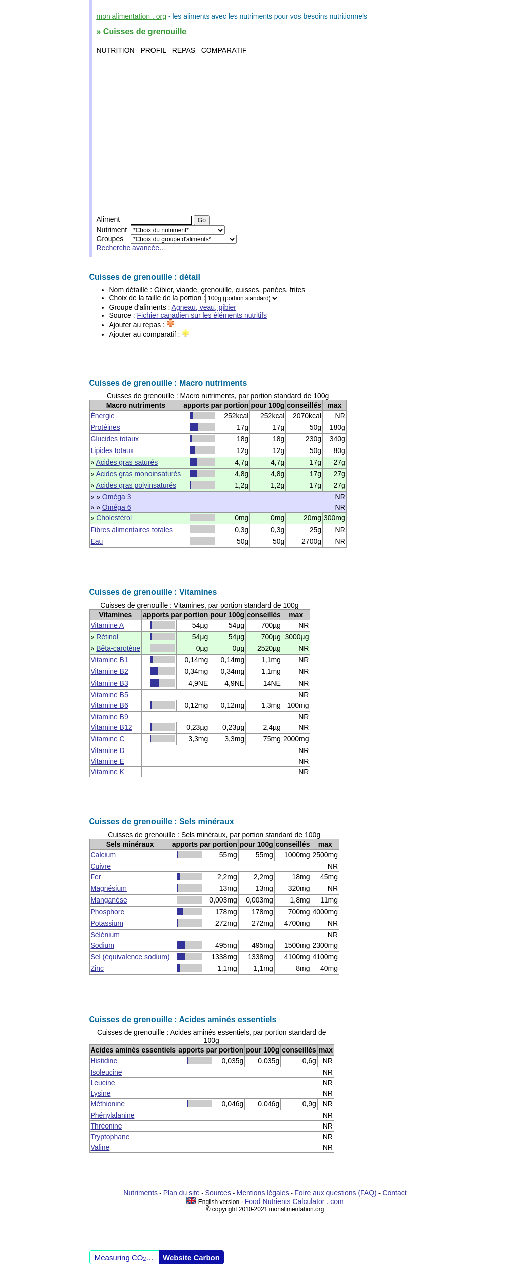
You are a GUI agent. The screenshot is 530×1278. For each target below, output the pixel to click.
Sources (218, 1193)
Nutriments (140, 1193)
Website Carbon (191, 1257)
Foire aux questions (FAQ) (335, 1193)
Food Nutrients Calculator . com (294, 1201)
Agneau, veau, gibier (204, 307)
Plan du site (181, 1193)
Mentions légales (263, 1193)
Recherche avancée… (132, 248)
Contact (394, 1193)
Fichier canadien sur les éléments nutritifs (202, 315)
